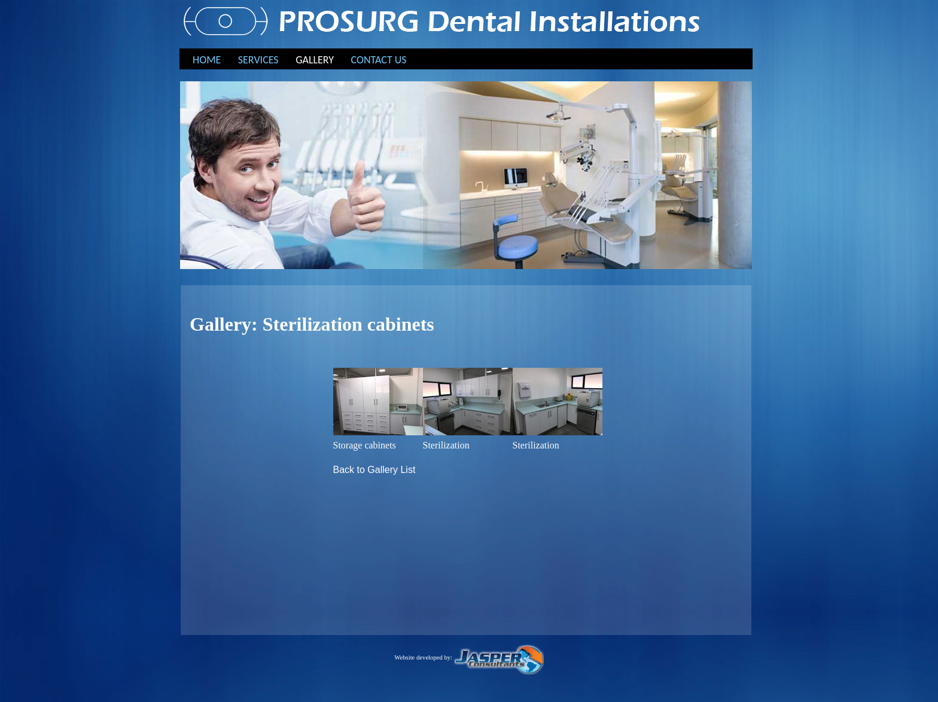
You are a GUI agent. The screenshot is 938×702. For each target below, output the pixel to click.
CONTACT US (379, 59)
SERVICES (258, 59)
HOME (207, 59)
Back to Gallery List (374, 470)
